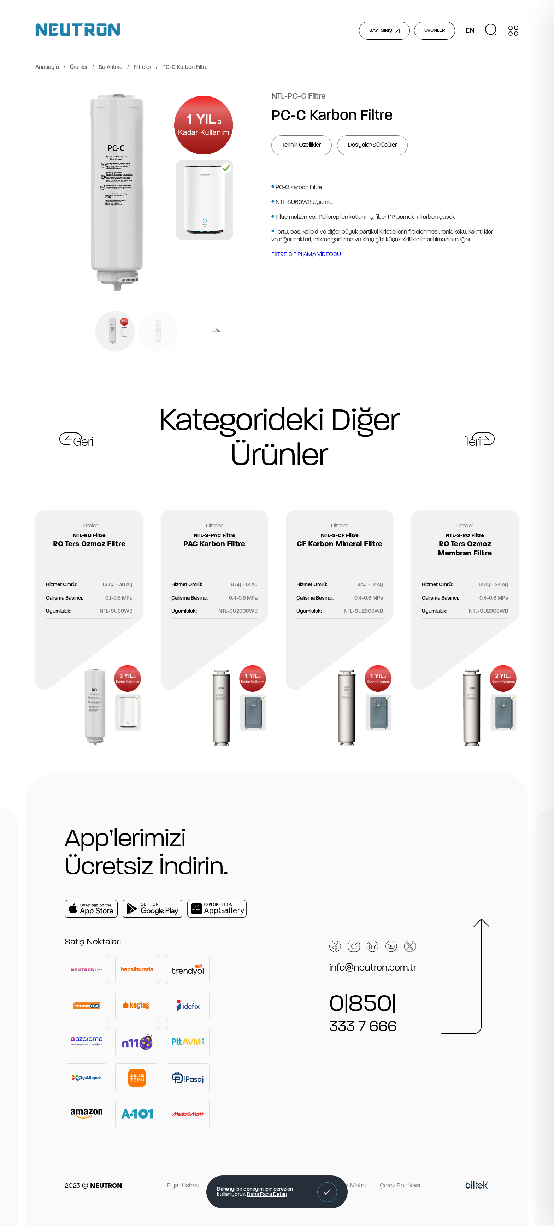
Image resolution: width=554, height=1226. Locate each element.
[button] (327, 1192)
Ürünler (79, 67)
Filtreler (142, 67)
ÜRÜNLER (434, 30)
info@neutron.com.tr (373, 968)
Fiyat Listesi (183, 1186)
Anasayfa (47, 67)
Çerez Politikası (400, 1186)
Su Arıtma (111, 67)
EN (470, 30)
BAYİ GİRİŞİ (384, 30)
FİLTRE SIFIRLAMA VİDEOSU (306, 255)
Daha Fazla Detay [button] (267, 1194)
